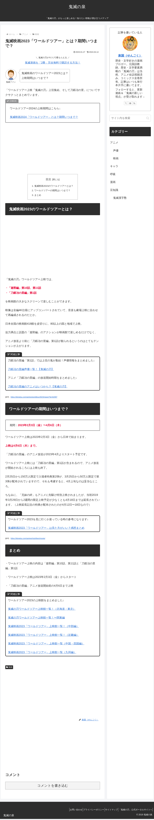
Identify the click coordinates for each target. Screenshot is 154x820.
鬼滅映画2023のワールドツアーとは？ (54, 186)
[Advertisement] (52, 147)
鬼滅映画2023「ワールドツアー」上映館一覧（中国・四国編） (46, 644)
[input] (130, 118)
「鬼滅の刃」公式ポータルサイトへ (134, 810)
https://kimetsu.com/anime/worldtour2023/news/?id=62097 (34, 398)
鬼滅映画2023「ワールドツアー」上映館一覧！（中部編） (43, 627)
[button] (147, 118)
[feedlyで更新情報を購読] (130, 103)
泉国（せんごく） (130, 55)
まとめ (36, 196)
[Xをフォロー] (126, 103)
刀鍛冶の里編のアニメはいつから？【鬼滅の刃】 (38, 387)
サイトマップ (108, 810)
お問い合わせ (68, 810)
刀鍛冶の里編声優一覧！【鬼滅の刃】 (31, 370)
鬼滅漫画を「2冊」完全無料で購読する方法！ (52, 62)
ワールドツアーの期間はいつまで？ (52, 191)
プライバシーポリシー (88, 810)
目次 (48, 179)
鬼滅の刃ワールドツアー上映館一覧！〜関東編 (36, 618)
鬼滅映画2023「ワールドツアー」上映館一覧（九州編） (42, 653)
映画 (9, 668)
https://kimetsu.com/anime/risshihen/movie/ (28, 539)
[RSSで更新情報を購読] (134, 103)
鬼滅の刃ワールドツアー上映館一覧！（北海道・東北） (42, 609)
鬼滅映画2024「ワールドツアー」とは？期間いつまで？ (44, 116)
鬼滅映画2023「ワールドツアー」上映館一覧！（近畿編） (43, 636)
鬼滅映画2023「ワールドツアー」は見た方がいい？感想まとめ (46, 528)
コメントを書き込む (52, 786)
